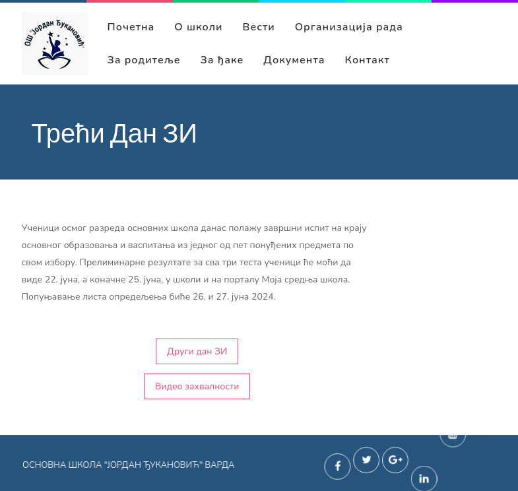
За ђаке (222, 60)
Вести (259, 27)
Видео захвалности (197, 386)
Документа (294, 60)
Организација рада (349, 27)
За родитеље (144, 60)
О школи (198, 27)
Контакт (367, 60)
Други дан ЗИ (197, 351)
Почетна (131, 27)
